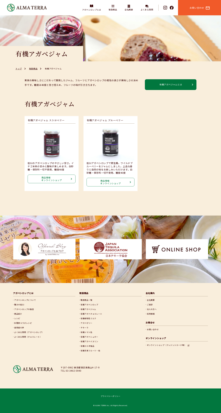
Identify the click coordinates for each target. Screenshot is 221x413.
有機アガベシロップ (89, 304)
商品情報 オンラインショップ (51, 179)
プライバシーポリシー (110, 396)
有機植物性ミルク (88, 318)
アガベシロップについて (25, 300)
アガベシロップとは (91, 9)
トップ (19, 68)
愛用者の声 (19, 327)
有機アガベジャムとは (170, 84)
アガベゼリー (86, 323)
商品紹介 (18, 313)
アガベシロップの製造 (24, 309)
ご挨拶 (150, 304)
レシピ (17, 318)
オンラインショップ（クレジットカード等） (166, 345)
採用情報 (151, 313)
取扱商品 (113, 9)
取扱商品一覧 (86, 300)
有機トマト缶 (86, 332)
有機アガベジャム (88, 309)
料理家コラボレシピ (23, 323)
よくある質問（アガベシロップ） (29, 332)
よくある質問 (147, 9)
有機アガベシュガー (89, 336)
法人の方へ (152, 309)
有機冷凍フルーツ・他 (90, 350)
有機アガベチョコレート (91, 313)
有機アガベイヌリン (89, 341)
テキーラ (84, 327)
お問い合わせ (153, 329)
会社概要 (129, 9)
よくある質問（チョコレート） (28, 336)
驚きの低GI (19, 304)
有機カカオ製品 (87, 346)
